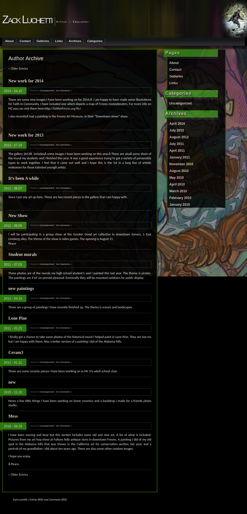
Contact (25, 41)
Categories (94, 41)
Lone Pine (17, 318)
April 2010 (177, 184)
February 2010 (180, 198)
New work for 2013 (25, 135)
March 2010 (178, 191)
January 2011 (179, 157)
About (9, 41)
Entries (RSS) (36, 499)
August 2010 (178, 171)
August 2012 (178, 137)
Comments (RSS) (58, 499)
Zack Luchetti (27, 19)
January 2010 (179, 205)
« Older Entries (18, 68)
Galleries (43, 41)
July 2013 (176, 130)
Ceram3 (15, 352)
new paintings (21, 288)
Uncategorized (47, 90)
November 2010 (181, 164)
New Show (18, 215)
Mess (13, 416)
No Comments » (64, 90)
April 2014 (177, 124)
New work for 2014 (25, 81)
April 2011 (177, 151)
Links (59, 41)
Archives (75, 41)
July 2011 (176, 144)
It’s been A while (23, 178)
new (12, 382)
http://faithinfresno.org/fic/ (62, 108)
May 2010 (176, 178)
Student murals (22, 254)
